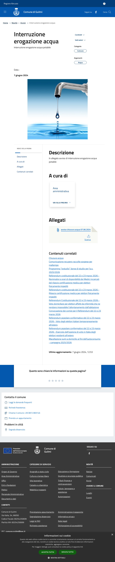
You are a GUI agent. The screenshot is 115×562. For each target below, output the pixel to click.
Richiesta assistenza (38, 525)
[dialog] (57, 547)
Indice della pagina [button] (24, 148)
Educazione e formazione (68, 471)
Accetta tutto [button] (48, 552)
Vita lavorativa (36, 480)
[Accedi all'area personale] (104, 3)
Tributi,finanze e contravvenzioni (65, 482)
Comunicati (91, 476)
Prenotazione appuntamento (42, 512)
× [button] (112, 535)
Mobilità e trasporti (38, 489)
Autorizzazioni (64, 496)
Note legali (62, 521)
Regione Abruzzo (11, 3)
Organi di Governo (9, 471)
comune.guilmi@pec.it (15, 531)
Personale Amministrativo (13, 494)
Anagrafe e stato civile (39, 471)
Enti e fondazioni (9, 485)
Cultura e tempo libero (39, 476)
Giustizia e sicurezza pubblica (70, 475)
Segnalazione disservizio (40, 516)
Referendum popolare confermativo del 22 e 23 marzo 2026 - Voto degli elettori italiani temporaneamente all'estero (74, 321)
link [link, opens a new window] (81, 547)
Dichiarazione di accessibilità (70, 525)
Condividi (80, 34)
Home (5, 22)
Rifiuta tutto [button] (67, 552)
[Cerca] (109, 12)
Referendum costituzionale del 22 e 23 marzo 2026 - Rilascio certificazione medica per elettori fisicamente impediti (74, 293)
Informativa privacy (66, 516)
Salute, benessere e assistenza (66, 490)
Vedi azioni (80, 40)
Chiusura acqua (56, 258)
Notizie (89, 471)
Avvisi (23, 22)
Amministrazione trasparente (70, 512)
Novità (14, 22)
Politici (4, 489)
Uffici (4, 480)
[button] (57, 557)
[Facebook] (94, 12)
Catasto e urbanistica (39, 485)
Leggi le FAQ (35, 521)
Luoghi (89, 493)
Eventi (89, 497)
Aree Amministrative (10, 476)
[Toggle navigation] (5, 11)
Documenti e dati (9, 498)
